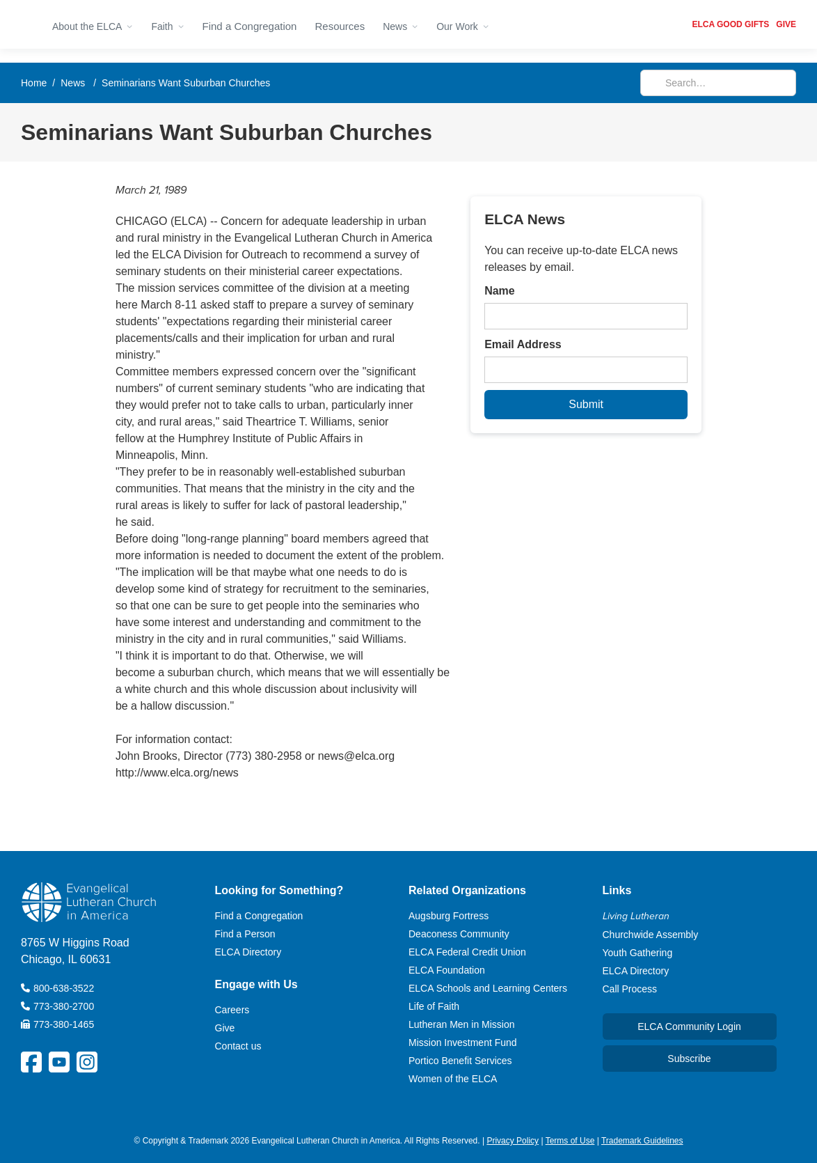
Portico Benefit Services (460, 1060)
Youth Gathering (638, 952)
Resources (340, 26)
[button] (92, 24)
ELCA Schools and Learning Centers (487, 988)
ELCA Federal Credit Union (467, 952)
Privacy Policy (512, 1141)
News (73, 82)
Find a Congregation (250, 26)
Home (34, 82)
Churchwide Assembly (651, 934)
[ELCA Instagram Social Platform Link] (87, 1062)
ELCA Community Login (689, 1026)
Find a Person (245, 933)
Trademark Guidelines (642, 1141)
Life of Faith (433, 1006)
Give (225, 1027)
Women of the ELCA (452, 1078)
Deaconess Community (458, 933)
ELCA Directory (248, 952)
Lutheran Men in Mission (461, 1024)
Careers (232, 1009)
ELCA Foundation (446, 970)
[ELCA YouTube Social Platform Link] (59, 1062)
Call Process (630, 988)
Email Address (523, 344)
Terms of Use (570, 1141)
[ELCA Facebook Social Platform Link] (31, 1062)
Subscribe (689, 1058)
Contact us (238, 1046)
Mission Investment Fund (462, 1042)
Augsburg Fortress (448, 915)
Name (499, 291)
